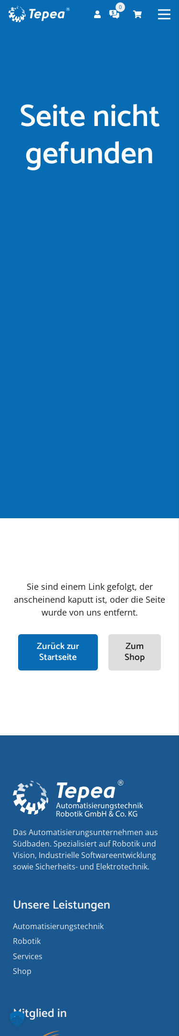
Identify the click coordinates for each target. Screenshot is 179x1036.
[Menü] (164, 14)
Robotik (27, 941)
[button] (17, 1019)
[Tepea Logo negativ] (39, 14)
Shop (22, 971)
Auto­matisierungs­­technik (58, 926)
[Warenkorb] (137, 14)
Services (27, 956)
